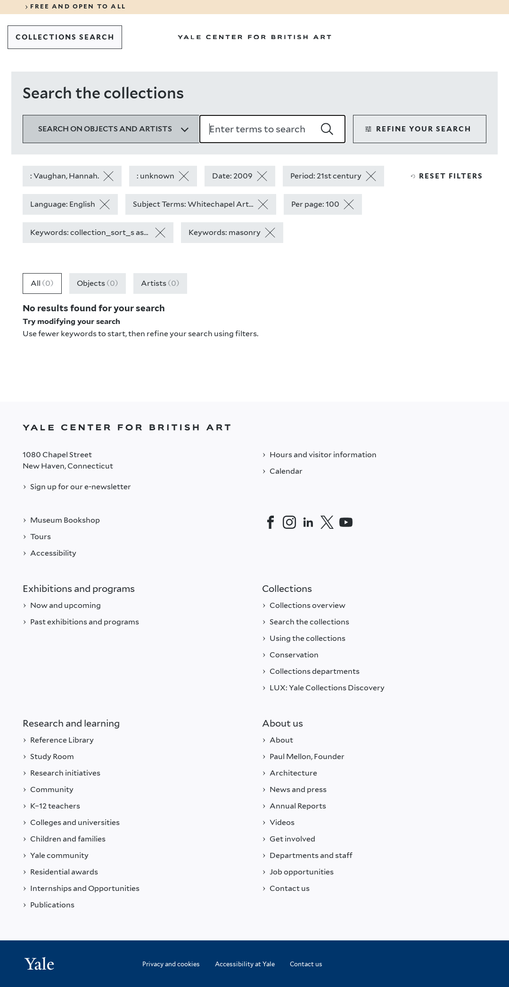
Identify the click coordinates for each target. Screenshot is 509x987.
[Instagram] (289, 522)
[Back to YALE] (254, 427)
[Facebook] (270, 522)
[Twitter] (327, 522)
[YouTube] (345, 522)
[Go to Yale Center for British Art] (254, 37)
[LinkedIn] (308, 522)
